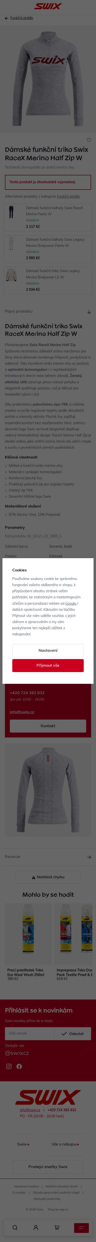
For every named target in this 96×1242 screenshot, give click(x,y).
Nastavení (48, 651)
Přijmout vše (48, 666)
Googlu (70, 604)
